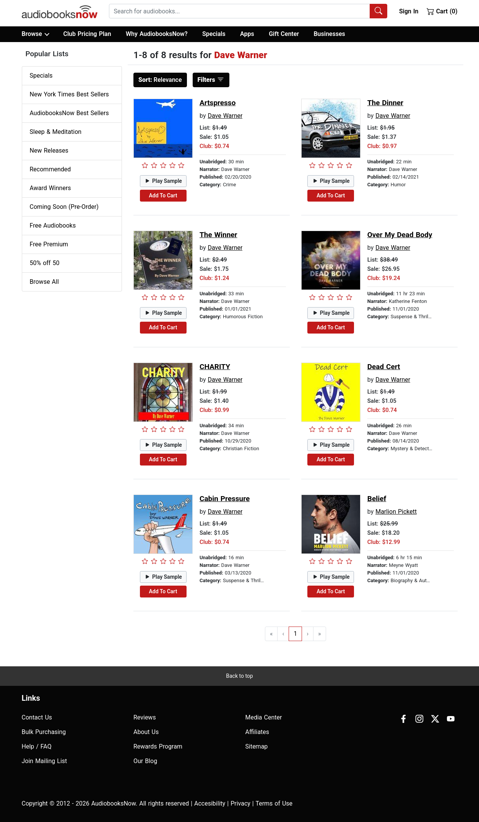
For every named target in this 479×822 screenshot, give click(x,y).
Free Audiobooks (53, 225)
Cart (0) (442, 11)
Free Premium (49, 244)
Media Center (263, 717)
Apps (247, 33)
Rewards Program (157, 746)
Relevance (160, 79)
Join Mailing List (44, 761)
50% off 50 (45, 263)
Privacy (240, 803)
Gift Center (284, 33)
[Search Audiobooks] (378, 11)
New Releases (49, 150)
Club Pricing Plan (87, 33)
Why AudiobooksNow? (156, 33)
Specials (214, 33)
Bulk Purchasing (44, 732)
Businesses (329, 33)
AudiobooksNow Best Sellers (69, 113)
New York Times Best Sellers (69, 94)
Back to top (239, 676)
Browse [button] (35, 34)
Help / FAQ (37, 746)
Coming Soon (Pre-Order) (64, 206)
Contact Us (37, 717)
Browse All (44, 281)
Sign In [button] (408, 11)
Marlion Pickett (396, 511)
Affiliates (257, 732)
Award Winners (50, 188)
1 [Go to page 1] (295, 633)
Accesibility (209, 803)
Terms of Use (273, 803)
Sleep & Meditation (56, 131)
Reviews (144, 717)
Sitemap (256, 746)
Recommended (50, 169)
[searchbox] (239, 11)
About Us (146, 732)
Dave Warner (225, 115)
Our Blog (145, 761)
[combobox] (248, 11)
